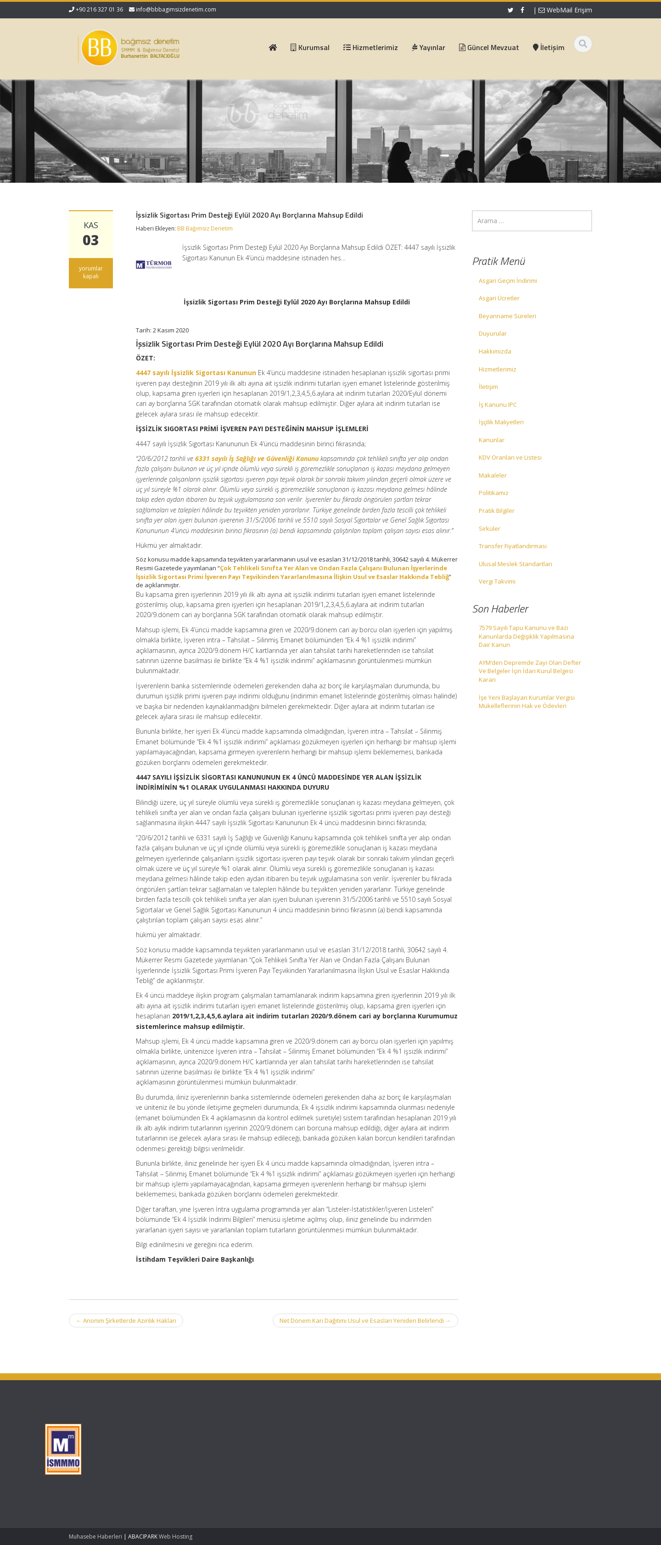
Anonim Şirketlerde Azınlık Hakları (126, 1320)
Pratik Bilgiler (497, 510)
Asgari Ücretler (499, 298)
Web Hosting (175, 1536)
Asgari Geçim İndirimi (508, 280)
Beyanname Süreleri (507, 316)
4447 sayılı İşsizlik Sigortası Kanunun (196, 372)
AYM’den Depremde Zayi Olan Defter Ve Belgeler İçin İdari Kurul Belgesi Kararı (530, 671)
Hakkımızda (495, 351)
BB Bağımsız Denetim (205, 228)
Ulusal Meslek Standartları (515, 564)
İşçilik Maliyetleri (501, 422)
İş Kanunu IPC (498, 404)
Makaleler (493, 475)
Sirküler (489, 528)
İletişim (488, 386)
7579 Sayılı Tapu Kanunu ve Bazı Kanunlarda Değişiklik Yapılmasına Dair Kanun (526, 636)
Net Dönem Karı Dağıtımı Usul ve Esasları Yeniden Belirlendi (365, 1320)
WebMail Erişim (565, 10)
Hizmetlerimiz (497, 369)
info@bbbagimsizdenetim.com (176, 9)
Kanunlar (491, 440)
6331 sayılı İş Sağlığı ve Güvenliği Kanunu (257, 458)
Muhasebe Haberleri (95, 1536)
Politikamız (494, 493)
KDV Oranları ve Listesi (510, 457)
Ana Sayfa (248, 1431)
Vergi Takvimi (497, 581)
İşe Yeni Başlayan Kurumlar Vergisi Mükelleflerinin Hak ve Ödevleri (527, 701)
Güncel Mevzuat (256, 1456)
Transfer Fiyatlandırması (513, 546)
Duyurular (493, 333)
